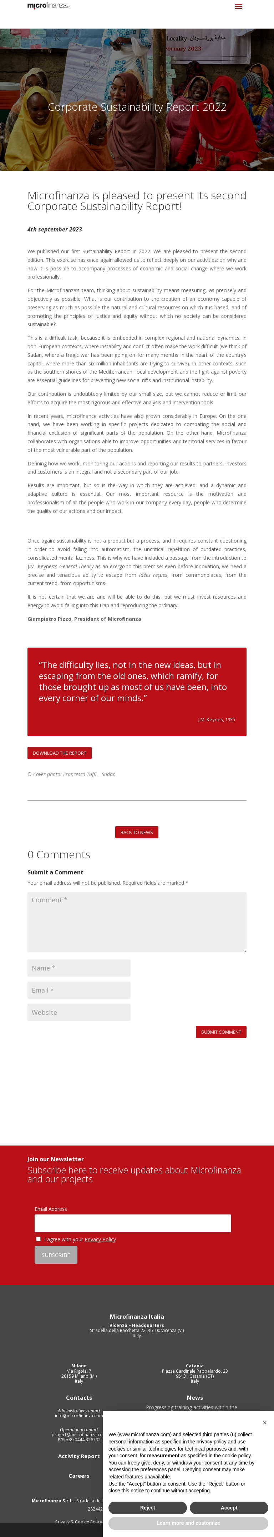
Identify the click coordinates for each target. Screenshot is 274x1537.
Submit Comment (221, 1032)
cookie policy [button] (236, 1455)
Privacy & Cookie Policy (79, 1522)
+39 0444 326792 (83, 1440)
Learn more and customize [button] (188, 1523)
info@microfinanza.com (79, 1416)
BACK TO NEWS (137, 832)
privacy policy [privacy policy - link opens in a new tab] (212, 1441)
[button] (264, 1422)
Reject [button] (147, 1508)
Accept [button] (229, 1508)
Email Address (51, 1209)
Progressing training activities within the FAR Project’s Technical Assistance (191, 1411)
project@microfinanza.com (79, 1435)
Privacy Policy (100, 1239)
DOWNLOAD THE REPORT (59, 753)
